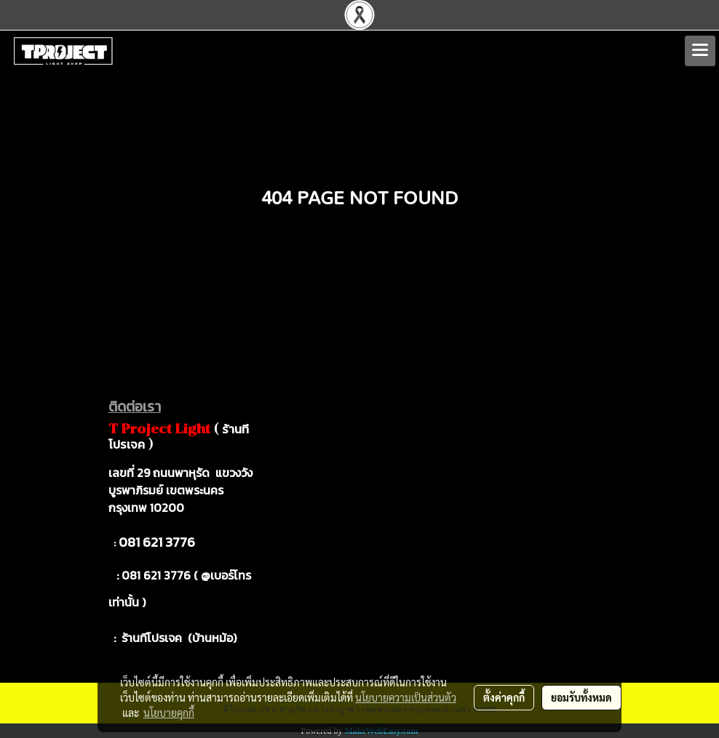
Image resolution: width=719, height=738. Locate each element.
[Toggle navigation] (700, 51)
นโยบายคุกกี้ (168, 712)
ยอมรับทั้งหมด (581, 697)
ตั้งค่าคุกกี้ (504, 697)
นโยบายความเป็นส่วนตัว (405, 697)
